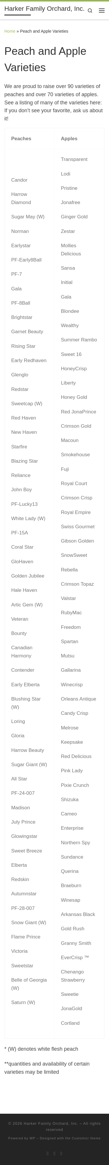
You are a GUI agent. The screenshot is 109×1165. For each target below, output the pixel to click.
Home (9, 31)
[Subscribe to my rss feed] (48, 1153)
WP (32, 1138)
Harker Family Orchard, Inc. (51, 1123)
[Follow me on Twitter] (55, 1153)
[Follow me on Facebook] (61, 1153)
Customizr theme (86, 1138)
